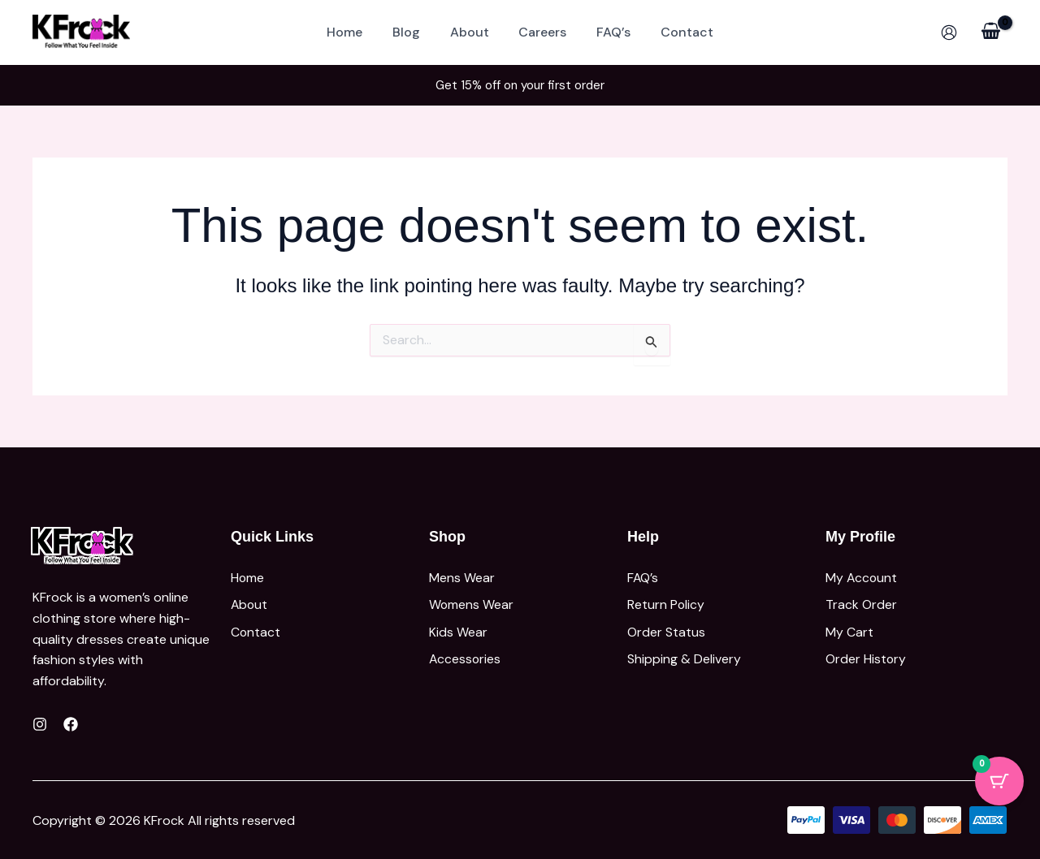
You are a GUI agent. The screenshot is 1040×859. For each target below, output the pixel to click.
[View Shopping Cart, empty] (990, 32)
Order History (866, 651)
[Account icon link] (949, 32)
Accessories (465, 651)
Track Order (861, 601)
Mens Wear (462, 576)
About (471, 32)
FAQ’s (608, 32)
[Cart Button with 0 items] (999, 781)
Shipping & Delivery (684, 651)
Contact (677, 32)
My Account (862, 576)
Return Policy (666, 601)
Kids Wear (458, 626)
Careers (541, 32)
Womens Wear (471, 601)
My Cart (849, 626)
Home (354, 32)
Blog (412, 32)
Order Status (666, 626)
